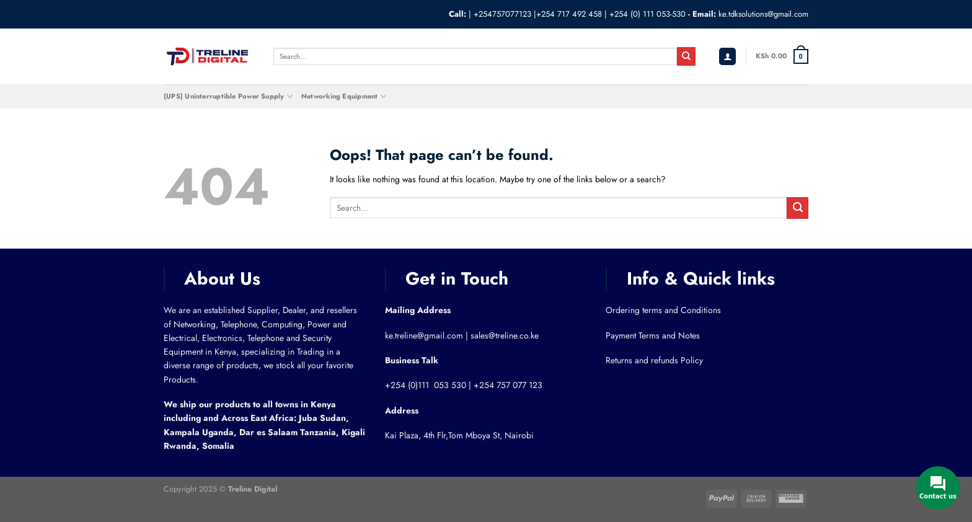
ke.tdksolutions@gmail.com (763, 14)
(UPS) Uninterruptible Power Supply (228, 96)
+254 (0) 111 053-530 (647, 14)
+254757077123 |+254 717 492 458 (538, 14)
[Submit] (686, 56)
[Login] (727, 57)
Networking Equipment (343, 96)
